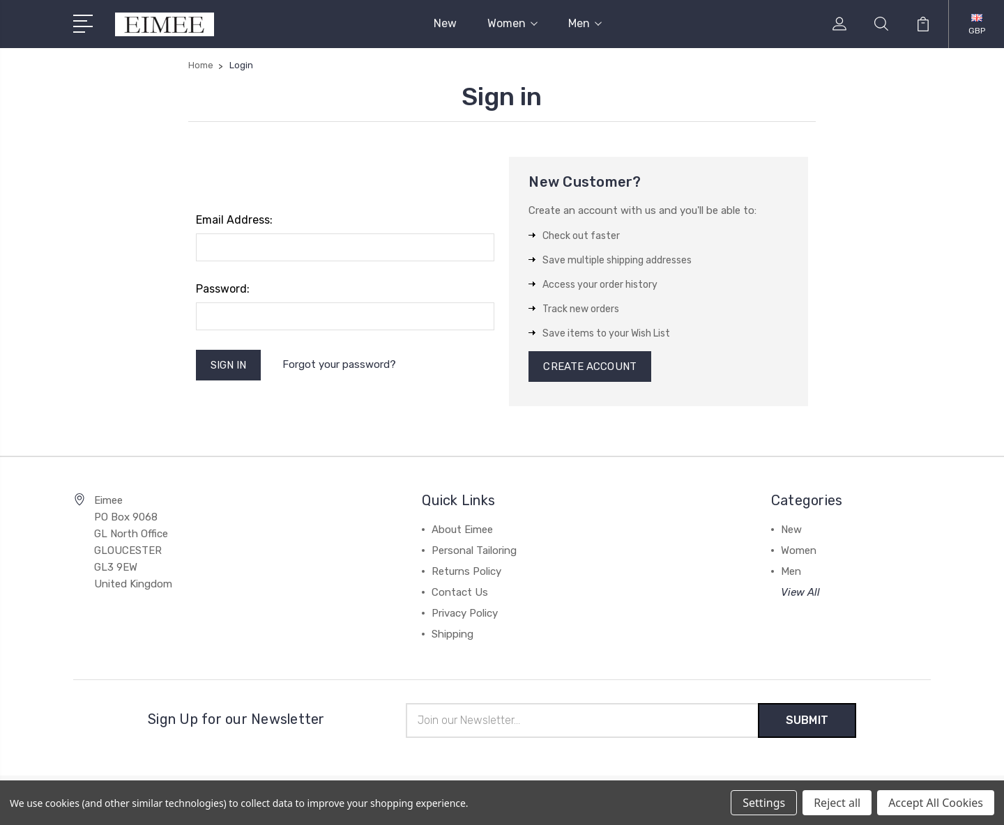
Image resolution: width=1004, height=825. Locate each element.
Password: (223, 288)
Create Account (589, 366)
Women (512, 23)
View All (800, 592)
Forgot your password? (339, 364)
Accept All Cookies (935, 802)
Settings (764, 802)
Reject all (837, 802)
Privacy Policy (465, 613)
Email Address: (234, 219)
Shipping (452, 634)
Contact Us (460, 592)
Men (585, 23)
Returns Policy (466, 571)
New (445, 23)
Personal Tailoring (474, 550)
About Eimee (462, 529)
